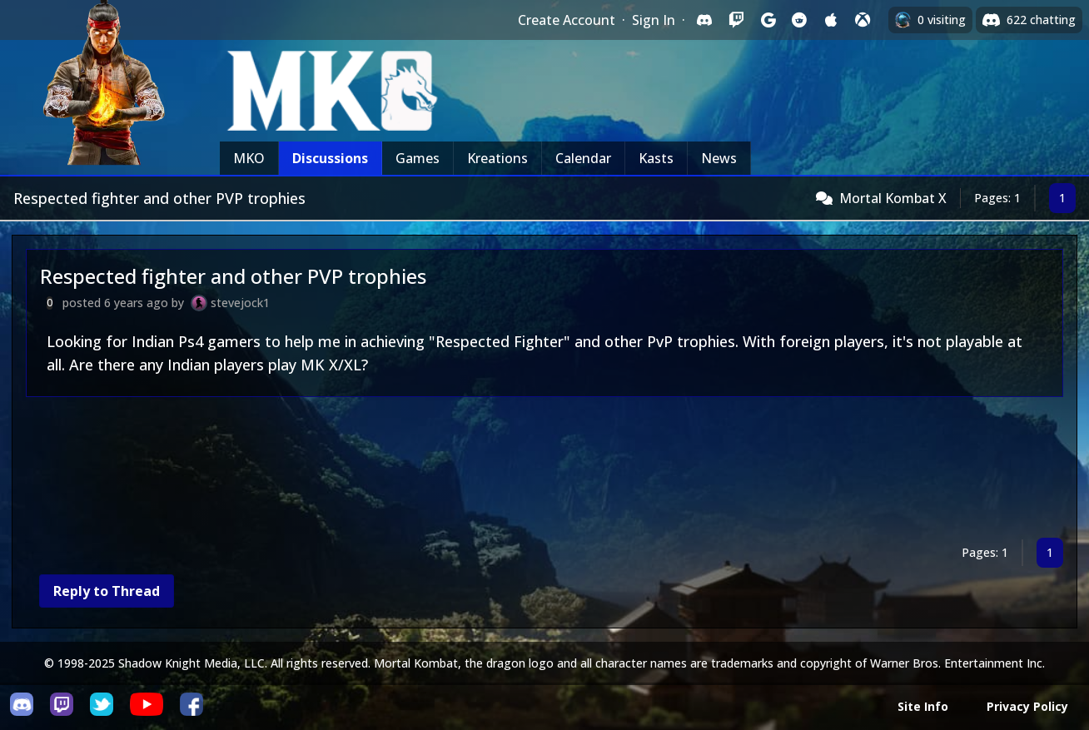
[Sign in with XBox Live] (862, 19)
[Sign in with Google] (767, 19)
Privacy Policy (1027, 706)
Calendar (583, 158)
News (719, 158)
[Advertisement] (525, 470)
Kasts (656, 158)
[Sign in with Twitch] (736, 19)
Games (417, 158)
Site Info (923, 706)
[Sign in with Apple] (830, 19)
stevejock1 (240, 302)
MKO (249, 158)
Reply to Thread (106, 591)
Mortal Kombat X (893, 198)
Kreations (497, 158)
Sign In (653, 20)
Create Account (566, 20)
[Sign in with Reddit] (799, 19)
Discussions (330, 158)
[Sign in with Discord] (704, 19)
